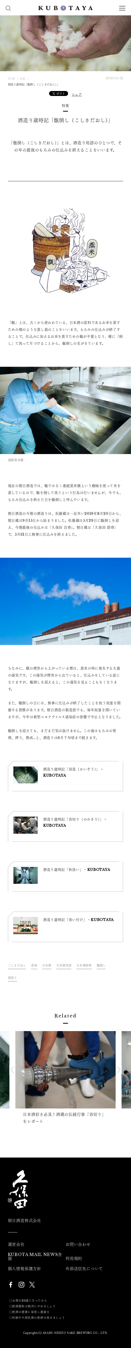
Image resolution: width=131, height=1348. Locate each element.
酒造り (12, 978)
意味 (34, 965)
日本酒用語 (63, 965)
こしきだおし (17, 965)
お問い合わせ (78, 1244)
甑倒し (101, 965)
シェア (77, 94)
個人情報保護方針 (24, 1269)
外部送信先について (84, 1269)
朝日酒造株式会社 (24, 1221)
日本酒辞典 (84, 965)
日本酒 (46, 965)
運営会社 (16, 1244)
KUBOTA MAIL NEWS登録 (35, 1256)
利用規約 (74, 1258)
